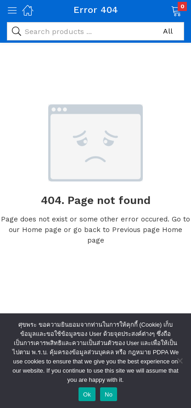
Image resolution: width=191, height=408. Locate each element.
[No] (179, 360)
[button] (164, 10)
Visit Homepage (95, 271)
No (108, 394)
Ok (87, 394)
